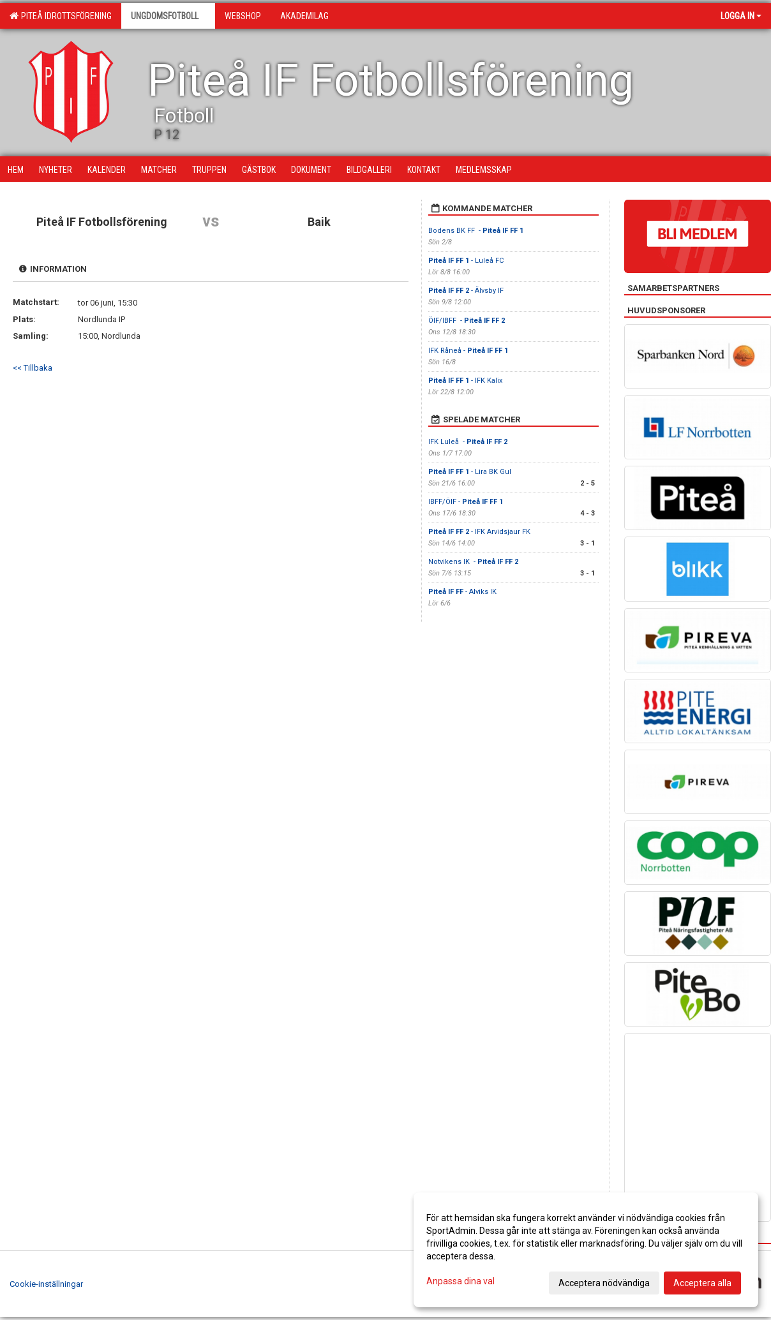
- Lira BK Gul (469, 472)
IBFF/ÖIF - (465, 502)
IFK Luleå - (467, 442)
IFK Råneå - (468, 350)
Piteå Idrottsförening (61, 16)
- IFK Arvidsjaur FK (480, 532)
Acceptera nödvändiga (604, 1283)
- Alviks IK (462, 592)
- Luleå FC (466, 260)
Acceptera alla (702, 1283)
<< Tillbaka (32, 368)
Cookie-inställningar (46, 1284)
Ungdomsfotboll (168, 16)
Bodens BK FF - (475, 230)
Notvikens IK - (473, 562)
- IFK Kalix (466, 380)
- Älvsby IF (466, 290)
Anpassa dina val (460, 1281)
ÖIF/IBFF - (466, 320)
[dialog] (586, 1249)
